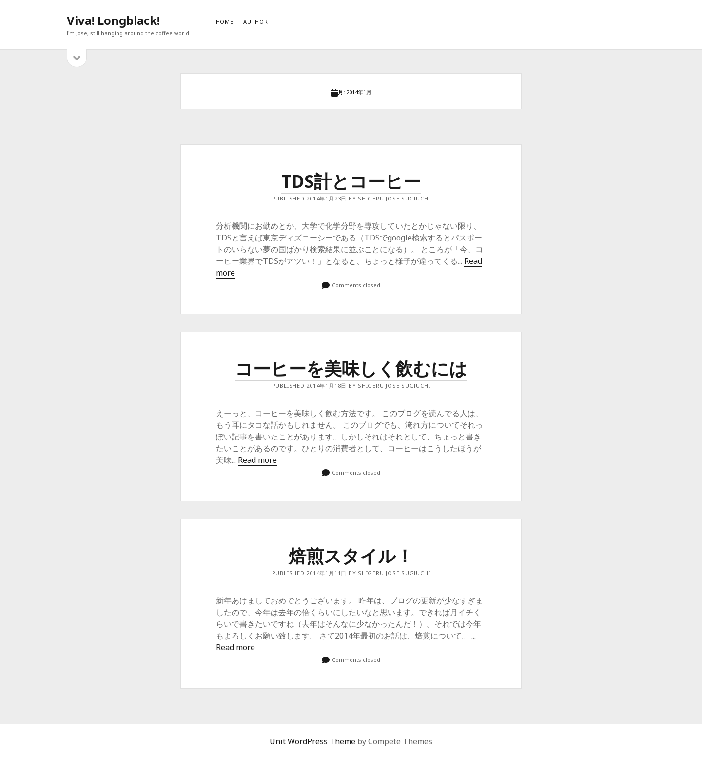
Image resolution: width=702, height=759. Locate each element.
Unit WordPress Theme (312, 741)
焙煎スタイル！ (351, 556)
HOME (225, 21)
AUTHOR (255, 21)
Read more (257, 460)
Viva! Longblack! (113, 20)
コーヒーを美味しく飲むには (351, 368)
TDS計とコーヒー (351, 181)
